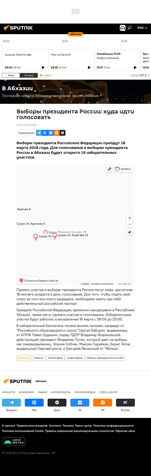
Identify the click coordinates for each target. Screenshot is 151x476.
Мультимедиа (55, 357)
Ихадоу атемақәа (108, 58)
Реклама (68, 425)
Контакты (55, 425)
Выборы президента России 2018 (105, 357)
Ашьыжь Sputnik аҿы (18, 54)
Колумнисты (61, 392)
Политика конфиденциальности (113, 425)
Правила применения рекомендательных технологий (79, 431)
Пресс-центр (108, 392)
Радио (42, 392)
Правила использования (32, 425)
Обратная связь (125, 431)
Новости (38, 357)
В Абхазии (23, 357)
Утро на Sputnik (61, 54)
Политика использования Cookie (23, 431)
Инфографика (74, 357)
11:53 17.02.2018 (26, 125)
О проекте (8, 425)
